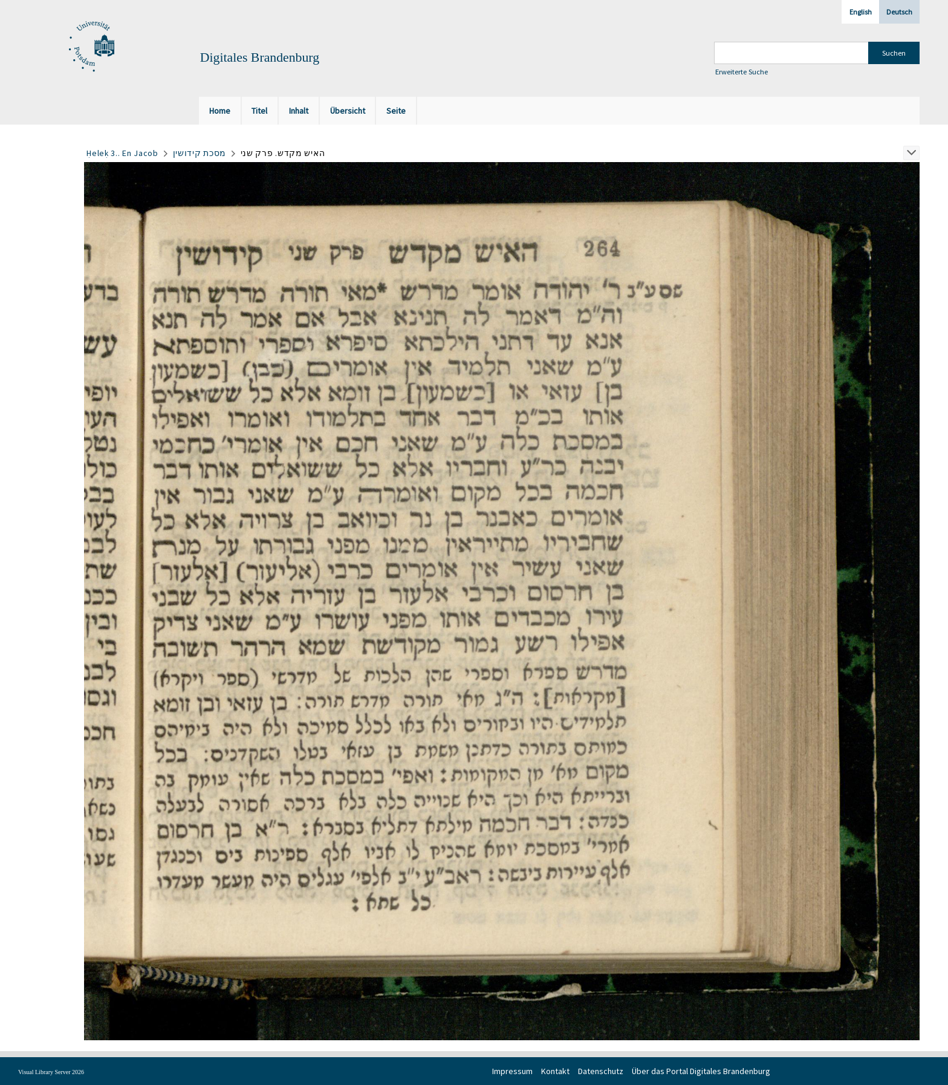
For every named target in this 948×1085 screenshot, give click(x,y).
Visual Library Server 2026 (51, 1072)
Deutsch (899, 11)
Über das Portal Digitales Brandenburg (701, 1071)
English (860, 11)
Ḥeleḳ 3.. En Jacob (122, 153)
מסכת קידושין (199, 153)
